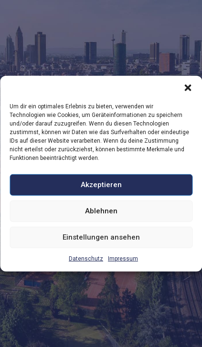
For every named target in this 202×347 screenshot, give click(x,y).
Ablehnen (101, 211)
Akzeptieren (101, 184)
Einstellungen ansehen (101, 237)
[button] (187, 87)
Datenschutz (86, 258)
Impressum (123, 258)
